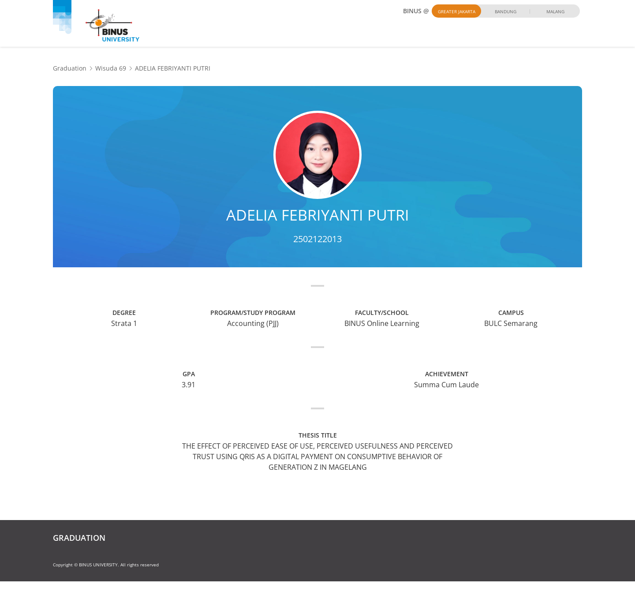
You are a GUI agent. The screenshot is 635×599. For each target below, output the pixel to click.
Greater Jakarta (456, 11)
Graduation (69, 68)
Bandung (505, 11)
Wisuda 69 (110, 68)
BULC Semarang (511, 323)
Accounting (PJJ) (253, 323)
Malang (555, 11)
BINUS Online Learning (381, 323)
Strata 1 (124, 323)
